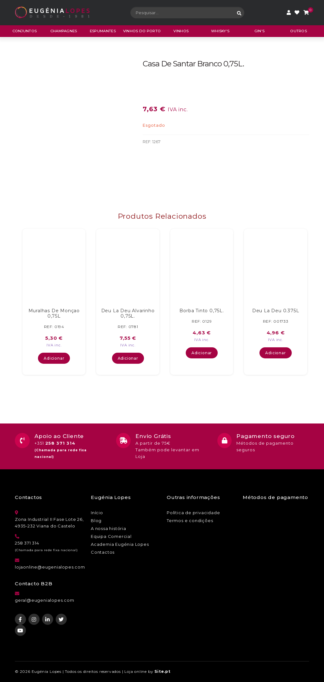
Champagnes (63, 31)
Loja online (135, 671)
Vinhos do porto (142, 31)
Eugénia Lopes (46, 671)
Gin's (259, 31)
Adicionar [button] (54, 358)
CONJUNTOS (24, 31)
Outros (298, 31)
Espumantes (103, 31)
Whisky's (220, 31)
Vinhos (181, 31)
